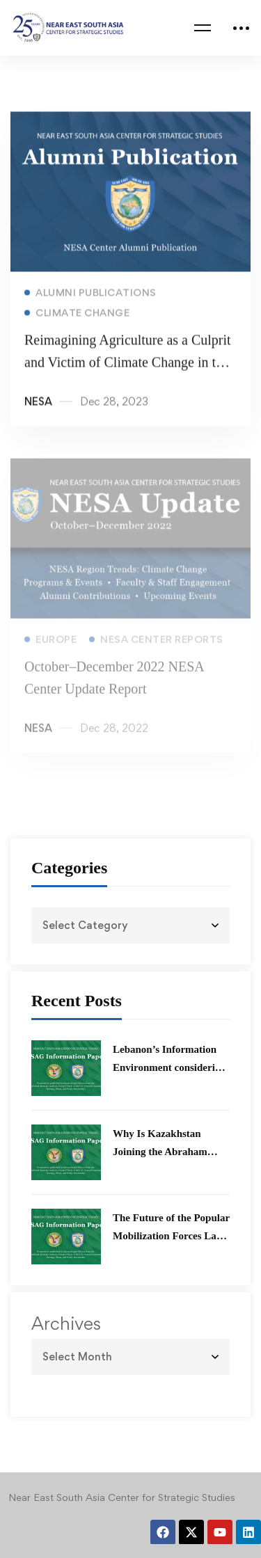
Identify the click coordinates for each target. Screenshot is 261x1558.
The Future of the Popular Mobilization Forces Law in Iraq (171, 1235)
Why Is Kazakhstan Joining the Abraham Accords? (160, 1151)
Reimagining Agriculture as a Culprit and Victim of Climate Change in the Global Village (127, 365)
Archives (66, 1323)
